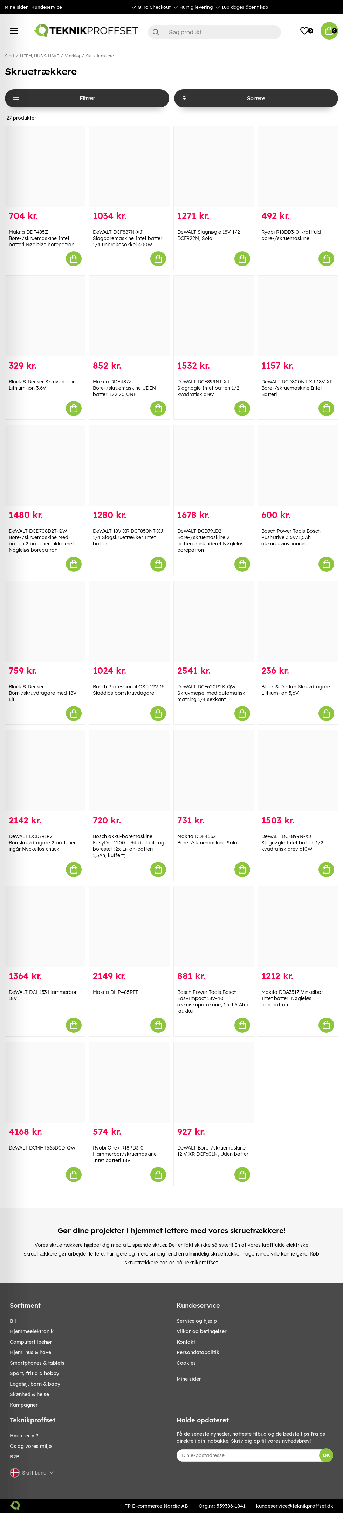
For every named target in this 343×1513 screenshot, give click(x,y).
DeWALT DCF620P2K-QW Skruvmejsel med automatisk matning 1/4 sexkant (211, 693)
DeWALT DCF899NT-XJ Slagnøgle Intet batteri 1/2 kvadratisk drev (208, 388)
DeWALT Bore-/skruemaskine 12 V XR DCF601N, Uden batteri (213, 1151)
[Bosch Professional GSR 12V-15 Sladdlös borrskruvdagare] (129, 621)
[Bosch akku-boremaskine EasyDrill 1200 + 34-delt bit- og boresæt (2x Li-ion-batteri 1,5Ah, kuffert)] (129, 770)
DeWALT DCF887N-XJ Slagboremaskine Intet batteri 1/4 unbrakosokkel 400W (128, 238)
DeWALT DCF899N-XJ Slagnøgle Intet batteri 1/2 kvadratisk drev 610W (292, 842)
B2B (15, 1457)
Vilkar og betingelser (202, 1331)
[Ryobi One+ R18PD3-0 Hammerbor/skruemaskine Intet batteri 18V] (129, 1082)
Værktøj (72, 55)
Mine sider (16, 7)
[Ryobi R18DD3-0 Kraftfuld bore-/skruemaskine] (298, 166)
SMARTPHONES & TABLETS (37, 1363)
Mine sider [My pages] (189, 1379)
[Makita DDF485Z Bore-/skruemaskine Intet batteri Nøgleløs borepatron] (45, 166)
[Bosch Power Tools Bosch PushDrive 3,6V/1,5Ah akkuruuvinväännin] (298, 465)
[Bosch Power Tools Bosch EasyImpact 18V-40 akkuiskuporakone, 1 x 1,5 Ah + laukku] (214, 926)
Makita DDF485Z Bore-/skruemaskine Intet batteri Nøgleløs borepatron (41, 238)
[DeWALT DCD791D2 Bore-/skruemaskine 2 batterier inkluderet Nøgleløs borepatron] (214, 465)
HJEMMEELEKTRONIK (32, 1331)
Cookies (186, 1363)
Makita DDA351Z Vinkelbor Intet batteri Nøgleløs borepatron (292, 998)
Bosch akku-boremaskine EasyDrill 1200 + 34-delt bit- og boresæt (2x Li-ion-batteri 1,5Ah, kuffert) (128, 845)
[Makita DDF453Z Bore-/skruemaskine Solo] (214, 770)
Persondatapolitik (198, 1352)
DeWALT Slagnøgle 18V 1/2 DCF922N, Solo (208, 235)
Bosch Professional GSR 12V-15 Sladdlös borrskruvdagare (129, 690)
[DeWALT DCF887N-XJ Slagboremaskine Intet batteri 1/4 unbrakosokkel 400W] (129, 166)
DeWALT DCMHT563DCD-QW (42, 1148)
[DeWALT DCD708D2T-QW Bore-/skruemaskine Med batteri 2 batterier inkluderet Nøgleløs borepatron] (45, 465)
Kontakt (186, 1342)
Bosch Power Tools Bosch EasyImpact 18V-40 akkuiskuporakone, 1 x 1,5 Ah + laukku (213, 1001)
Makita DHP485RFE (115, 992)
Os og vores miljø (31, 1446)
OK (326, 1455)
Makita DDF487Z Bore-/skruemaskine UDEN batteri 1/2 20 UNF (124, 388)
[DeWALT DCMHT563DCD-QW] (45, 1082)
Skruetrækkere (100, 55)
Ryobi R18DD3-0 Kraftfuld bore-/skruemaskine (291, 235)
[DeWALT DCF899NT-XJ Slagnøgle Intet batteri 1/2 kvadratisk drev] (214, 316)
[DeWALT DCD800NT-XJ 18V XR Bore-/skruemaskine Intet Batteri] (298, 316)
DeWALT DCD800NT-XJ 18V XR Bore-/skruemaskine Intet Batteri (297, 388)
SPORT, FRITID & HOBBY (34, 1373)
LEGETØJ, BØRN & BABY (35, 1384)
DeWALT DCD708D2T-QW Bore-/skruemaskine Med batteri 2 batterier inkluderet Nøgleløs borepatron (41, 540)
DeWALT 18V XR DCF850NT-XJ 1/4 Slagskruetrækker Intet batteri (128, 537)
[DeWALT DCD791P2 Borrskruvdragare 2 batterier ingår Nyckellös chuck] (45, 770)
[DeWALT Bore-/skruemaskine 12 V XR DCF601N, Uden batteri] (214, 1082)
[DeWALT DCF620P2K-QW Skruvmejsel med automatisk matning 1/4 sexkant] (214, 621)
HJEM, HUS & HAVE (39, 55)
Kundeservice (46, 7)
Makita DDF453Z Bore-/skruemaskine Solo (207, 839)
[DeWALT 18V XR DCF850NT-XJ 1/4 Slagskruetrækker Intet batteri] (129, 465)
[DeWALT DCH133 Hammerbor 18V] (45, 926)
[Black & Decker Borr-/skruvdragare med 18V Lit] (45, 621)
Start (9, 55)
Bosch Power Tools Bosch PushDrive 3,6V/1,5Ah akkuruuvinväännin (291, 537)
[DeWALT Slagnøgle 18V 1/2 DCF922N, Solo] (214, 166)
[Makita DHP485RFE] (129, 926)
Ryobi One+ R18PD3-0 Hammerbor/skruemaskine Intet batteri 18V (125, 1154)
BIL (13, 1321)
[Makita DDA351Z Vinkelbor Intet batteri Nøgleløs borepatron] (298, 926)
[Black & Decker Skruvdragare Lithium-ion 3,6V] (45, 316)
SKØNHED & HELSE (29, 1394)
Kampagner (24, 1405)
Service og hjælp (197, 1321)
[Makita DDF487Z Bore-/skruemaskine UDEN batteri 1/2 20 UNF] (129, 316)
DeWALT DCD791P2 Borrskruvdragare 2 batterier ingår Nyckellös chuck (42, 842)
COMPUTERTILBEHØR (31, 1342)
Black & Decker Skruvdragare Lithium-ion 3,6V (43, 385)
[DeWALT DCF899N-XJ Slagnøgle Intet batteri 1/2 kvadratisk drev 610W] (298, 770)
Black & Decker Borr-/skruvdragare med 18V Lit (43, 693)
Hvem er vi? (24, 1436)
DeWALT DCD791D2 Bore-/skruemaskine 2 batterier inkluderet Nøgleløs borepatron (210, 540)
